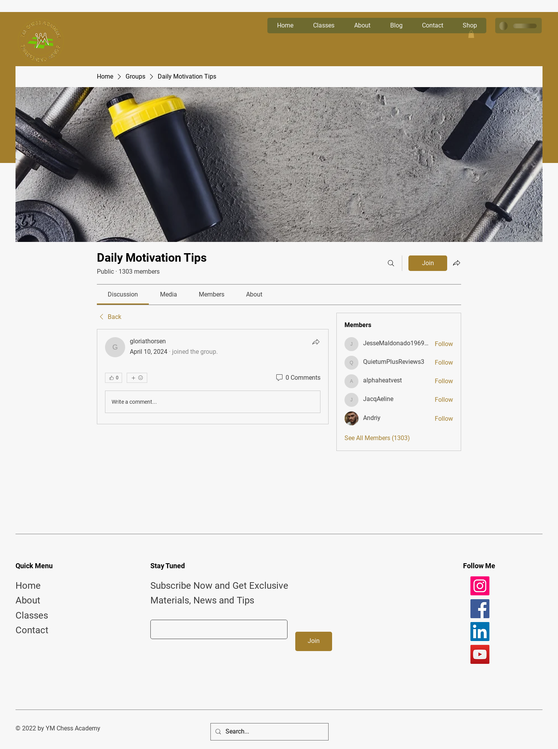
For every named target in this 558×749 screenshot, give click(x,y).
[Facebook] (479, 608)
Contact (32, 630)
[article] (213, 376)
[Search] (391, 263)
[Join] (313, 641)
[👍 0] (113, 378)
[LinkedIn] (479, 631)
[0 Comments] (297, 378)
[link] (123, 294)
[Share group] (456, 262)
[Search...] (269, 731)
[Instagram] (479, 585)
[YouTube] (479, 654)
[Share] (315, 341)
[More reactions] (137, 378)
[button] (471, 34)
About (28, 600)
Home (28, 585)
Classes (32, 615)
